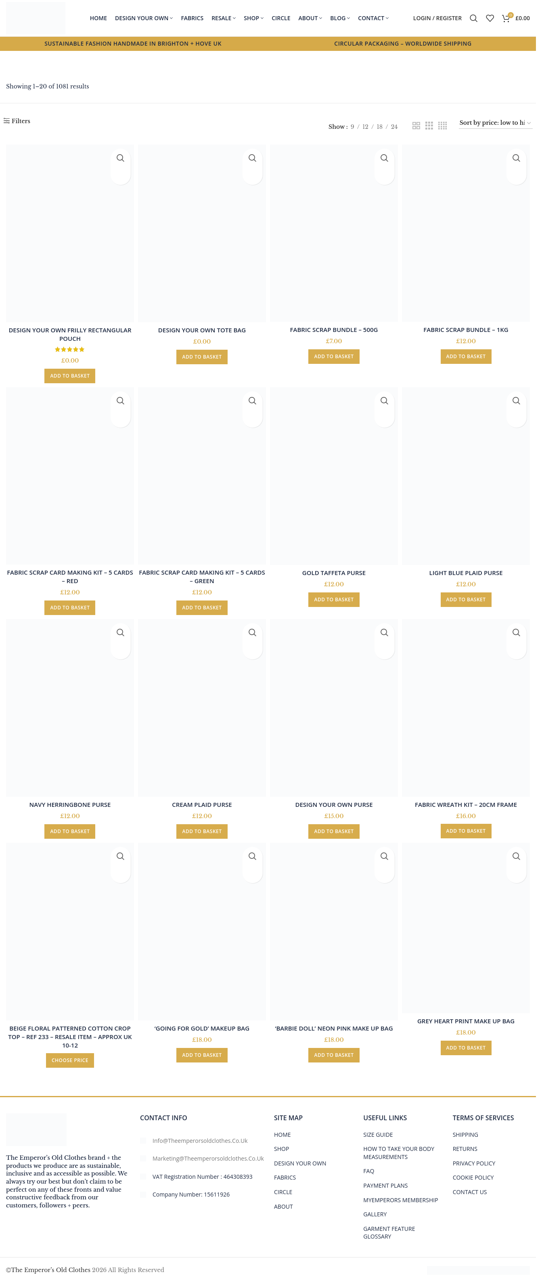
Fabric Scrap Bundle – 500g (335, 325)
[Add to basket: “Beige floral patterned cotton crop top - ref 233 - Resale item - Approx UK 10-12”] (68, 1056)
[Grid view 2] (416, 126)
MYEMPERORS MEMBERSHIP (400, 1195)
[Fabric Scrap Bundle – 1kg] (467, 231)
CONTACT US (470, 1187)
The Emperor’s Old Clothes (50, 1265)
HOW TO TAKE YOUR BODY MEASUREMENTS (398, 1148)
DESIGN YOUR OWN (300, 1158)
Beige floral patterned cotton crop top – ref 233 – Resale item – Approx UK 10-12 (68, 1032)
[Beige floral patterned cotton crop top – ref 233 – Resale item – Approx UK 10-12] (68, 929)
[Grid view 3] (429, 126)
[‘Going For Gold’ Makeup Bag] (201, 929)
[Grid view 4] (442, 126)
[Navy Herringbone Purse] (68, 705)
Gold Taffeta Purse (334, 568)
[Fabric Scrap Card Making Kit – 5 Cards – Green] (201, 474)
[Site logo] (35, 17)
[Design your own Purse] (334, 705)
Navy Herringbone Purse (68, 800)
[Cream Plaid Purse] (201, 705)
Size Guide (378, 1130)
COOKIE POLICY (473, 1173)
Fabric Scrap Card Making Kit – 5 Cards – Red (68, 572)
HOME (282, 1130)
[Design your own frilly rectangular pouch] (68, 231)
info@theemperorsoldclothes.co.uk (200, 1136)
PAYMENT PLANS (385, 1180)
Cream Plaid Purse (201, 800)
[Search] (474, 18)
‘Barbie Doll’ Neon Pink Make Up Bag (334, 1024)
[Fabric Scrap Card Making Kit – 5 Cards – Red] (68, 474)
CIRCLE (283, 1187)
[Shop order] (496, 123)
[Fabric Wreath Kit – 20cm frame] (467, 705)
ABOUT (283, 1201)
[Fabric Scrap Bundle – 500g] (334, 231)
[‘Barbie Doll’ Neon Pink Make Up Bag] (334, 929)
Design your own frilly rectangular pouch (68, 330)
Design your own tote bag (201, 326)
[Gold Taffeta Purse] (334, 474)
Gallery (375, 1210)
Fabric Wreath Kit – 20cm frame (467, 800)
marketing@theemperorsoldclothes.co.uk (208, 1154)
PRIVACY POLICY (474, 1158)
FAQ (368, 1166)
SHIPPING (465, 1130)
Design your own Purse (334, 800)
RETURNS (465, 1144)
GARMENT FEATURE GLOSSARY (389, 1228)
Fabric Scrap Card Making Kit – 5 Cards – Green (201, 572)
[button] (68, 372)
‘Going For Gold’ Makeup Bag (201, 1024)
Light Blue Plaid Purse (467, 568)
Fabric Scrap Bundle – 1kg (467, 325)
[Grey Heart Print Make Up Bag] (467, 925)
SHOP (281, 1144)
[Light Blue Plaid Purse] (467, 474)
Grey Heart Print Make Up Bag (467, 1016)
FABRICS (285, 1173)
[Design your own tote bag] (201, 231)
